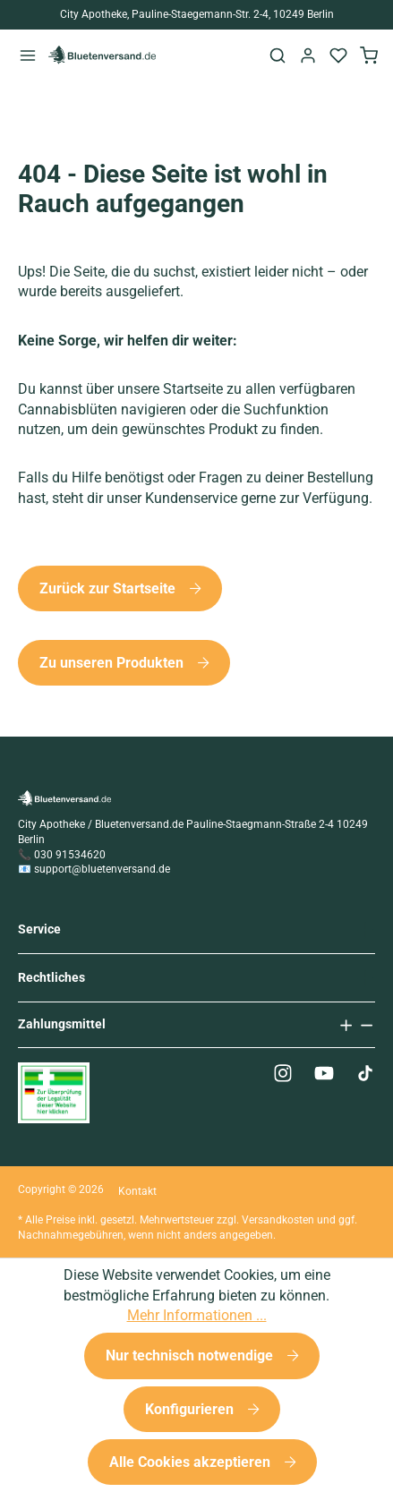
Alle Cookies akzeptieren (191, 1462)
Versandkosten (278, 1220)
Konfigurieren (191, 1409)
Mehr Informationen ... (197, 1315)
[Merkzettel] (338, 54)
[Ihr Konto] (308, 54)
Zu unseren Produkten (113, 662)
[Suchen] (277, 54)
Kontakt (137, 1191)
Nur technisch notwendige (191, 1355)
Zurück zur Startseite (109, 588)
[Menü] (28, 55)
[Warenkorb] (369, 54)
